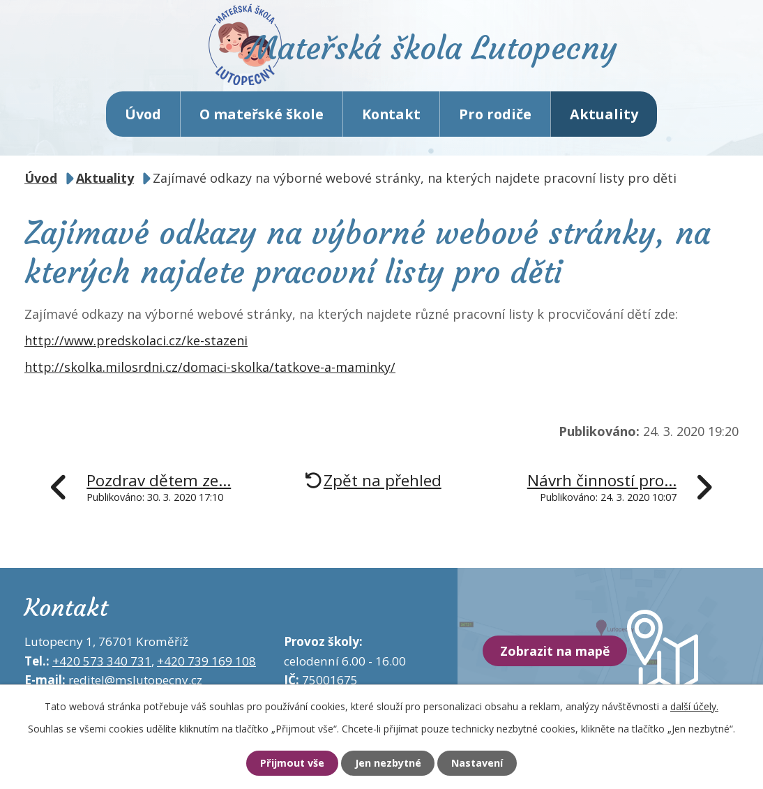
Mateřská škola (441, 52)
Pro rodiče (495, 118)
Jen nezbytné (387, 763)
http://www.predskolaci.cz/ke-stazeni (136, 345)
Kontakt (391, 118)
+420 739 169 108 (206, 665)
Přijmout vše (287, 763)
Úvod (143, 118)
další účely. (694, 705)
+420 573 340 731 (101, 665)
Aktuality (604, 118)
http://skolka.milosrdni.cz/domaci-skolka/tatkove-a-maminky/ (209, 371)
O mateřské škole (261, 118)
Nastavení (481, 763)
